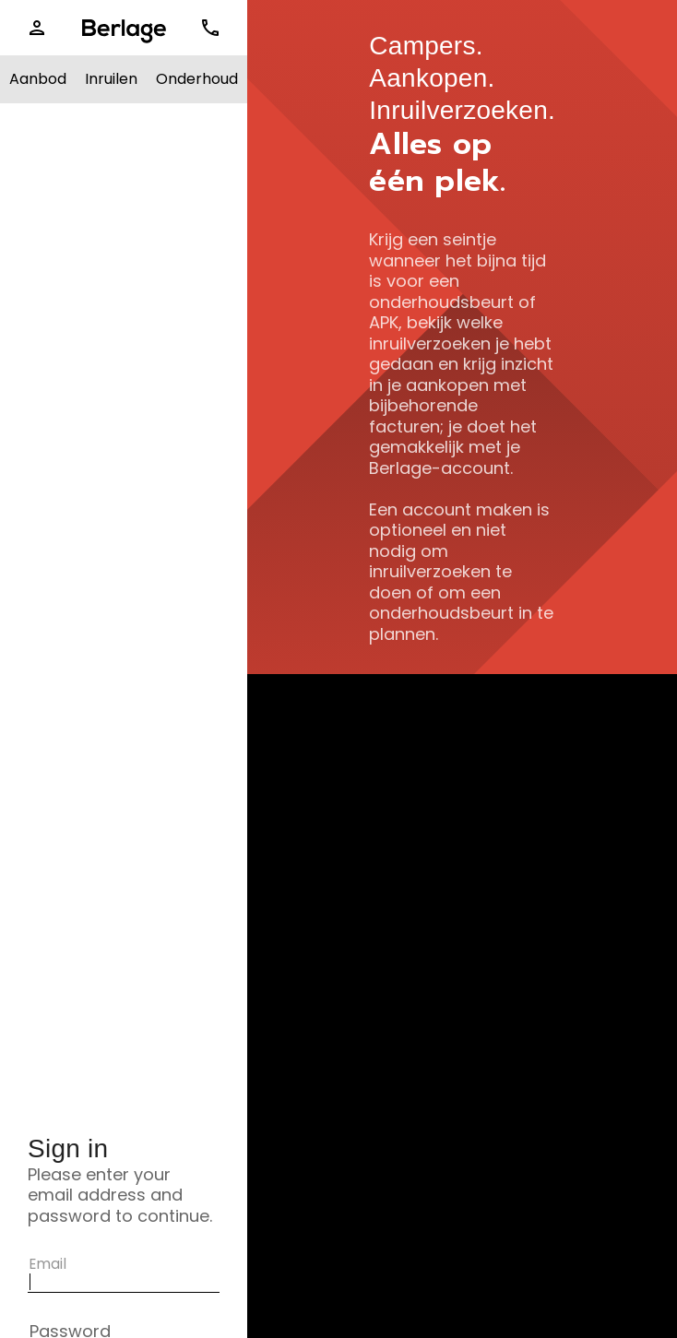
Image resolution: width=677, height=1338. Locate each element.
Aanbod (37, 78)
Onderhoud (197, 78)
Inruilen (111, 78)
